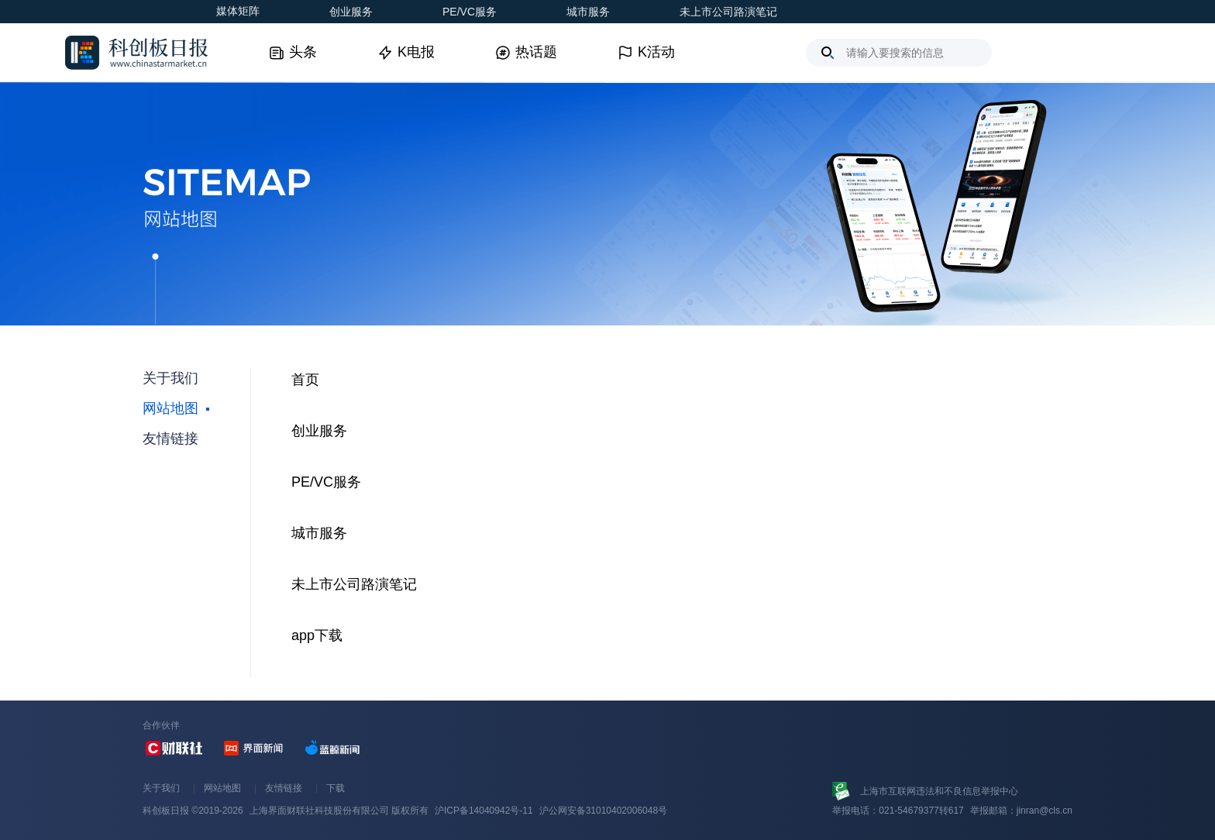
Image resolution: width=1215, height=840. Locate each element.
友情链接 (283, 788)
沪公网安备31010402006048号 (603, 810)
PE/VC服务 (469, 11)
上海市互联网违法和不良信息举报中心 (939, 791)
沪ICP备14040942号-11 (484, 810)
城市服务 (588, 11)
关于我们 (161, 788)
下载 (335, 788)
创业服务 (351, 11)
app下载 (316, 635)
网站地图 (222, 788)
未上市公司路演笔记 (728, 11)
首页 (305, 379)
